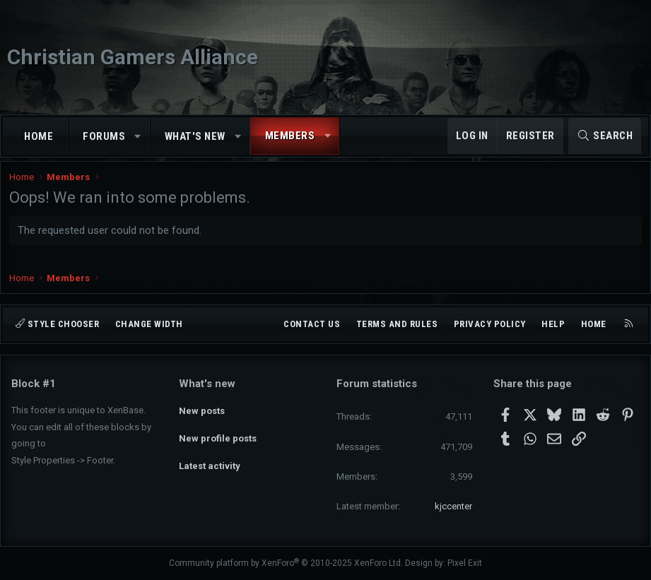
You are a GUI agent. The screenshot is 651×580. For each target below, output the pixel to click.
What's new (195, 136)
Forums (104, 136)
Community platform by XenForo (286, 563)
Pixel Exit (464, 563)
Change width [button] (149, 324)
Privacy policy (490, 324)
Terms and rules (397, 324)
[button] (138, 137)
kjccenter (453, 506)
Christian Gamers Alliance (132, 57)
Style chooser (57, 324)
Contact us (311, 324)
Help (553, 324)
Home (38, 136)
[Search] (604, 136)
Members (290, 135)
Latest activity (209, 459)
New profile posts (218, 434)
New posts (202, 408)
